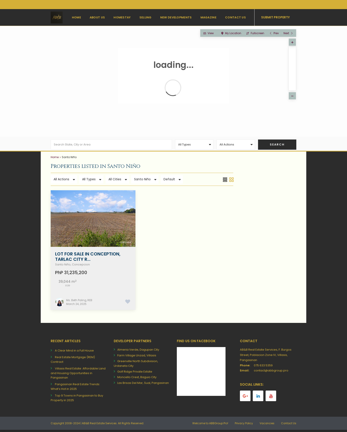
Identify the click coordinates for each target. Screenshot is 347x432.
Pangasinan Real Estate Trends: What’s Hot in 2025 (75, 388)
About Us (97, 17)
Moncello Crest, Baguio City (136, 379)
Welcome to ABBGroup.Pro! (210, 425)
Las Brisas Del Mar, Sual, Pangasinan (143, 385)
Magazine (208, 17)
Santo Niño (63, 266)
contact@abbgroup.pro (271, 372)
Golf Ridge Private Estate (134, 373)
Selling (145, 17)
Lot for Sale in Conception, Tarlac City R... (87, 258)
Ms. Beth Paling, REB (79, 302)
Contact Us (235, 17)
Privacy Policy (244, 425)
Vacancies (267, 425)
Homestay (122, 17)
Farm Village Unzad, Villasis (136, 357)
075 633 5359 (263, 367)
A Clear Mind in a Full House (74, 352)
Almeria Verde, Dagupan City (138, 352)
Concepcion (81, 266)
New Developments (176, 17)
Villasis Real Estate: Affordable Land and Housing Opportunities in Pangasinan (78, 375)
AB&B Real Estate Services (99, 425)
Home (76, 17)
